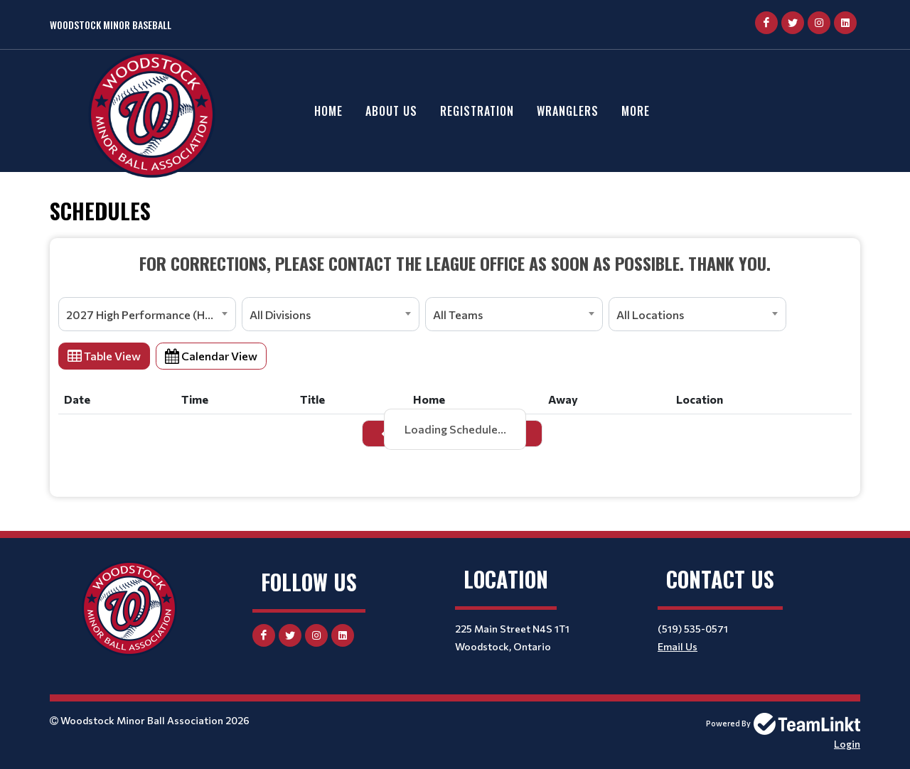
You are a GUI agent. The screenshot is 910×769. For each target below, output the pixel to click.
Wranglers (568, 110)
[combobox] (147, 314)
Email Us (677, 646)
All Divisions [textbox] (280, 314)
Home (328, 110)
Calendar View (211, 355)
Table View (104, 355)
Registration (477, 110)
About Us (391, 110)
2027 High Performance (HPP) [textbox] (145, 314)
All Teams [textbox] (458, 314)
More (635, 110)
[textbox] (455, 263)
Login (847, 744)
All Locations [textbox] (650, 314)
